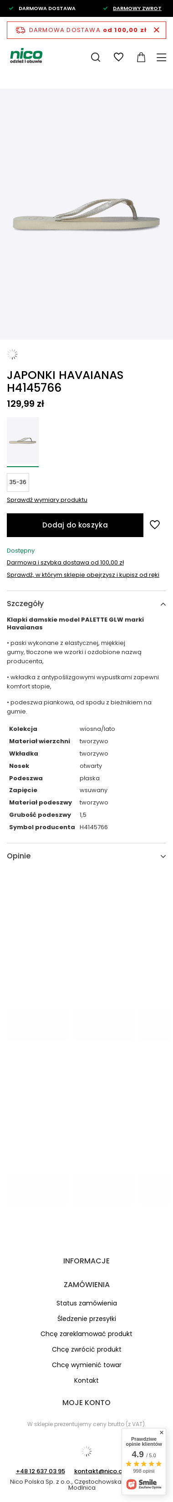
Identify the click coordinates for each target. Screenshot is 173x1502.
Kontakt (86, 1381)
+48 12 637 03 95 (40, 1471)
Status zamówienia (86, 1303)
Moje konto (86, 1402)
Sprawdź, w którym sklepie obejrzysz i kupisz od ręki (83, 575)
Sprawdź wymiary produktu (47, 499)
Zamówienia (87, 1284)
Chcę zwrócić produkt (87, 1349)
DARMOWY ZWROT (137, 8)
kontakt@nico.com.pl (106, 1471)
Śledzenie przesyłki (86, 1319)
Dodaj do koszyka (75, 525)
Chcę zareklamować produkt (86, 1334)
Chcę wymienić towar (87, 1365)
